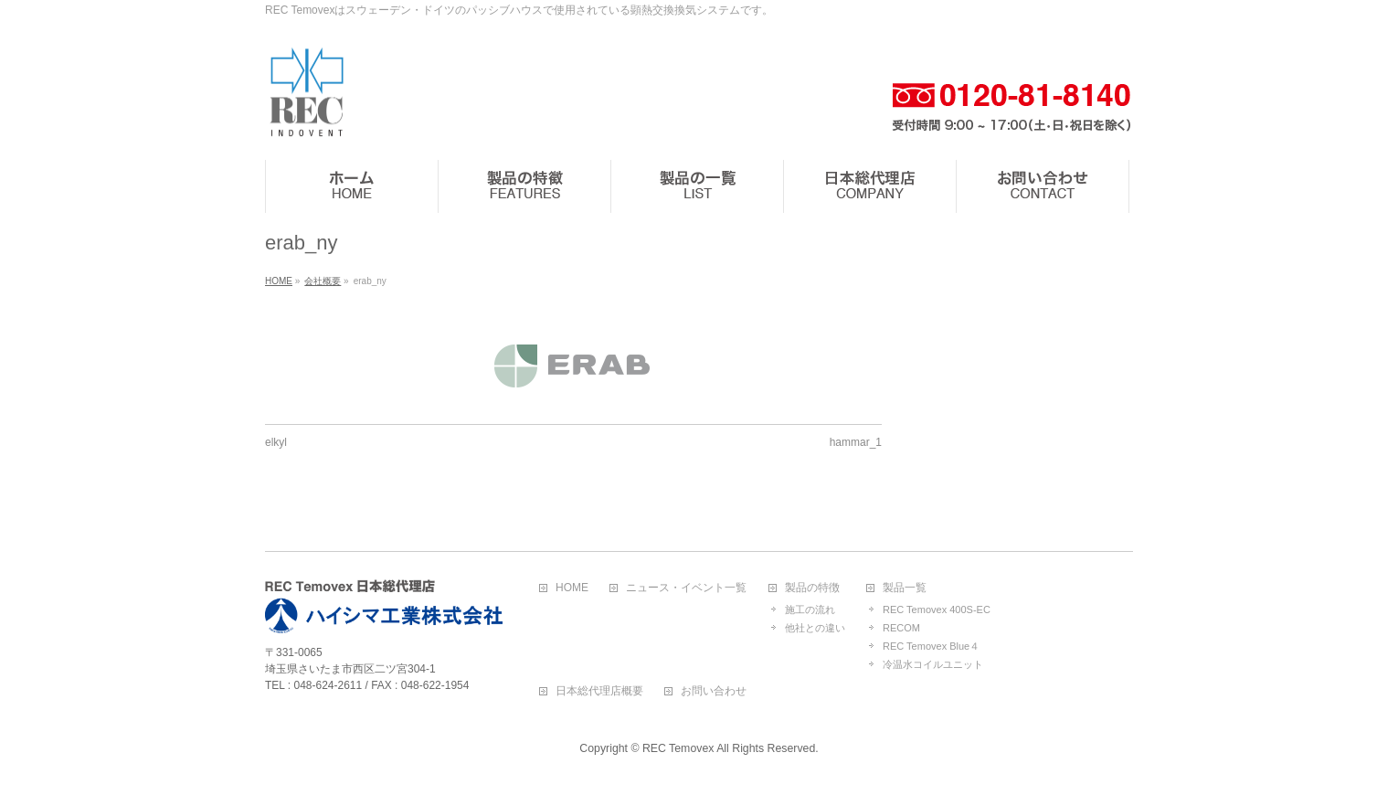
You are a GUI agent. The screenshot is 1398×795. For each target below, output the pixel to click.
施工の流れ (810, 609)
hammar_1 (856, 442)
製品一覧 (905, 588)
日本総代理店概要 (599, 691)
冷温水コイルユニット (933, 664)
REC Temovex (678, 748)
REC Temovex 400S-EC (936, 609)
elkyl (276, 442)
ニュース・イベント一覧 (686, 588)
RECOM (901, 627)
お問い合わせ (714, 691)
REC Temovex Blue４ (931, 646)
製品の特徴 (812, 588)
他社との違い (815, 627)
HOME (572, 588)
